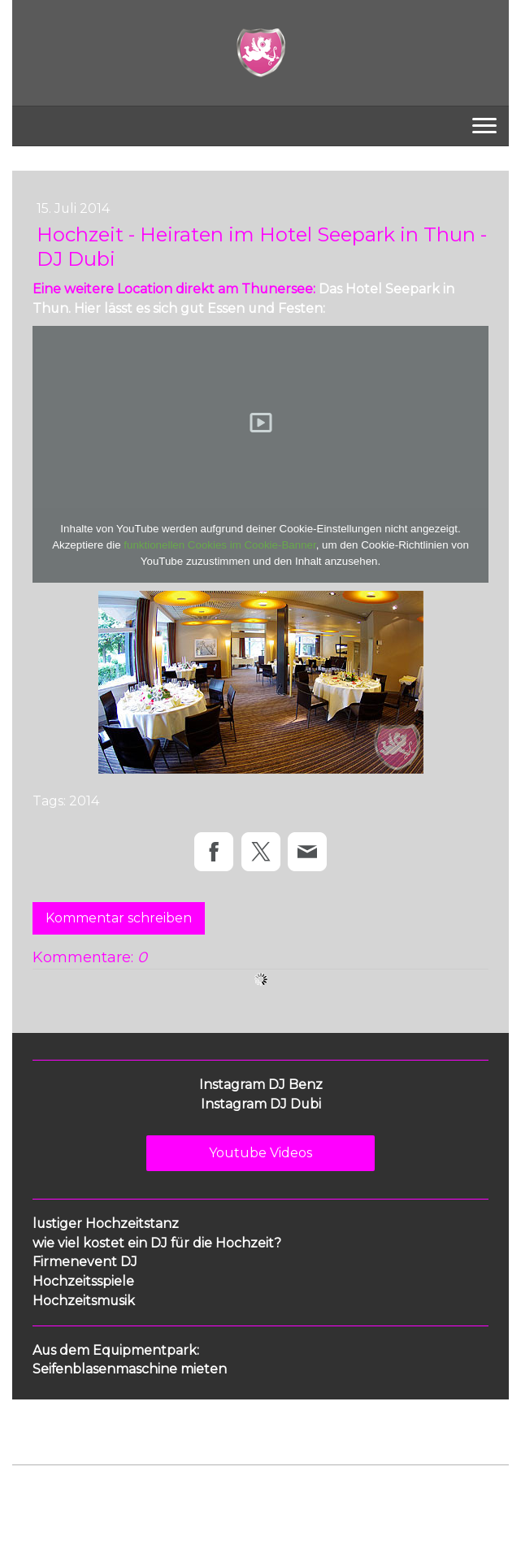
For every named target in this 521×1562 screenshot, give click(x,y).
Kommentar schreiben (119, 918)
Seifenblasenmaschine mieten (130, 1369)
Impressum (41, 1492)
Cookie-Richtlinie (196, 1492)
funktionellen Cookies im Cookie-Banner (219, 545)
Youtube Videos (260, 1153)
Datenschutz (111, 1492)
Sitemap (271, 1492)
